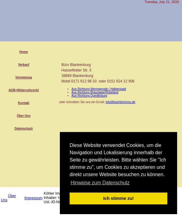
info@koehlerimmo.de (120, 102)
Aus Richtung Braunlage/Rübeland (94, 92)
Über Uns (23, 115)
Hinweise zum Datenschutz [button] (100, 182)
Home (24, 52)
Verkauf (23, 64)
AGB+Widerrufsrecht (24, 90)
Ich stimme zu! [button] (118, 198)
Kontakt (23, 103)
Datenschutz (24, 128)
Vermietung (23, 77)
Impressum (33, 198)
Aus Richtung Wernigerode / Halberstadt (98, 89)
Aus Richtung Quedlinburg (89, 95)
